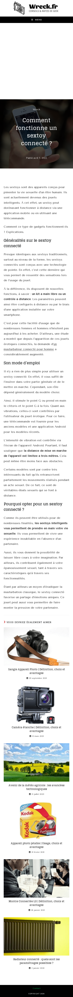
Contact (36, 988)
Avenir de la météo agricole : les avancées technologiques (36, 787)
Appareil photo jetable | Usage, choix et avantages (36, 845)
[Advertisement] (36, 61)
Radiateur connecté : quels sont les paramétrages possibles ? (36, 961)
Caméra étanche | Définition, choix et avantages (36, 729)
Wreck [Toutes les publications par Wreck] (36, 109)
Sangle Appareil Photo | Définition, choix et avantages (36, 671)
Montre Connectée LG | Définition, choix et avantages (36, 903)
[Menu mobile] (36, 20)
